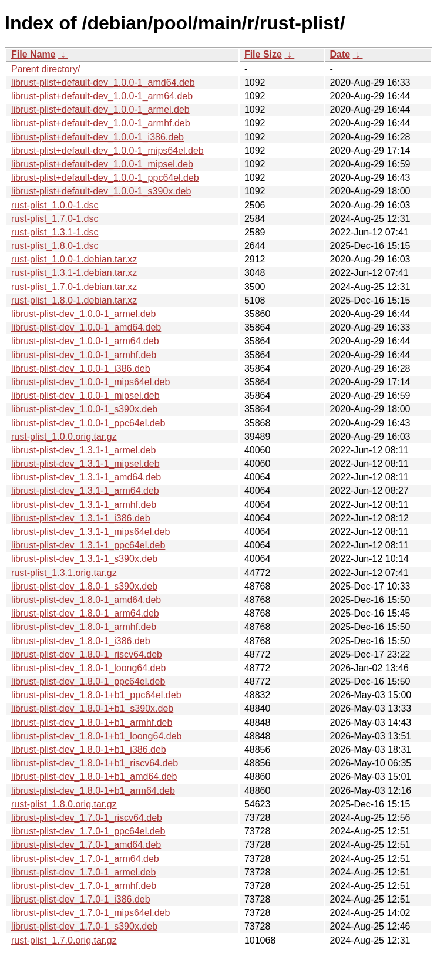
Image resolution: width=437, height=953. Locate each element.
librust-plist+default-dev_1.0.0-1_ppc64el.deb (105, 178)
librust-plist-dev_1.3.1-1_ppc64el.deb (88, 545)
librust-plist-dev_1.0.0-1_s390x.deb (84, 409)
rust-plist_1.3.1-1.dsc (55, 232)
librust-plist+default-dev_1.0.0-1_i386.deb (97, 137)
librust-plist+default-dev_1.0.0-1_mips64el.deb (107, 151)
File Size (263, 54)
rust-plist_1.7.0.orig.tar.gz (64, 940)
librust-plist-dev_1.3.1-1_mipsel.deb (85, 464)
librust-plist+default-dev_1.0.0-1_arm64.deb (102, 96)
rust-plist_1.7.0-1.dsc (55, 219)
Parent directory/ (45, 69)
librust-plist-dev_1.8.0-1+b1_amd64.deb (94, 777)
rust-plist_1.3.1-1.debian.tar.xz (74, 273)
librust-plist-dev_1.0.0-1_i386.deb (80, 368)
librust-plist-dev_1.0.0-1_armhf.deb (83, 355)
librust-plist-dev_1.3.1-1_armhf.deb (83, 505)
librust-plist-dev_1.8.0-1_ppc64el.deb (88, 681)
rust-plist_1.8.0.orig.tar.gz (64, 804)
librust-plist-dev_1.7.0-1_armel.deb (83, 872)
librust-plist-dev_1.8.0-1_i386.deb (80, 641)
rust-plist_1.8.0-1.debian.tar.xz (74, 300)
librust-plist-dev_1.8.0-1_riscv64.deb (86, 654)
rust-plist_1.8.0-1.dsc (55, 246)
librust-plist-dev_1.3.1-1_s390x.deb (84, 559)
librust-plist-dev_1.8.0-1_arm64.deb (85, 613)
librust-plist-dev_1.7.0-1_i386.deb (80, 899)
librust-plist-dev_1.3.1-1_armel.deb (83, 450)
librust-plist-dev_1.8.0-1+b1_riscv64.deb (94, 763)
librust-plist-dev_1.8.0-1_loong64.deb (88, 668)
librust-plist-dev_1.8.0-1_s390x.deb (84, 586)
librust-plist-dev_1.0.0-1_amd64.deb (86, 327)
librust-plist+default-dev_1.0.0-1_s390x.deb (101, 191)
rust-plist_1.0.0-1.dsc (55, 205)
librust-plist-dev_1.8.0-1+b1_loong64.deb (96, 736)
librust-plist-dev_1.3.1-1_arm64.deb (85, 491)
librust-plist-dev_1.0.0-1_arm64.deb (85, 341)
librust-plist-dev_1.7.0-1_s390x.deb (84, 926)
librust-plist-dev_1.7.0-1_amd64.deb (86, 845)
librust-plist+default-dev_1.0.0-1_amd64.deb (103, 82)
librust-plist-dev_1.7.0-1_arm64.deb (85, 859)
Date (340, 54)
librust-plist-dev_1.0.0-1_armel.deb (83, 314)
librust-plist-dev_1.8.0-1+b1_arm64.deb (93, 791)
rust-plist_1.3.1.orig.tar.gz (64, 573)
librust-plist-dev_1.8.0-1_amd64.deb (86, 600)
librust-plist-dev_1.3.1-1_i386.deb (80, 518)
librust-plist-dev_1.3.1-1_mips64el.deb (90, 532)
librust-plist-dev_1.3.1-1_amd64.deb (86, 477)
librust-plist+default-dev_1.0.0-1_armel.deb (100, 110)
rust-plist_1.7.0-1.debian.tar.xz (74, 287)
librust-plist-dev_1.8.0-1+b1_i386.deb (88, 750)
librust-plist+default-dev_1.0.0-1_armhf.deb (100, 123)
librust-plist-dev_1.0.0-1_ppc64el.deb (88, 423)
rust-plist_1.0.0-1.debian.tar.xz (74, 259)
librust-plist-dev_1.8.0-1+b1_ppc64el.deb (96, 695)
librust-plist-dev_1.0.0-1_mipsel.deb (85, 395)
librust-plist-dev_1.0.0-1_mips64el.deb (90, 382)
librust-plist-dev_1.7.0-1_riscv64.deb (86, 818)
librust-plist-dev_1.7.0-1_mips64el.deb (90, 913)
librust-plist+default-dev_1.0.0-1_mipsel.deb (102, 164)
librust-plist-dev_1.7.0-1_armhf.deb (83, 886)
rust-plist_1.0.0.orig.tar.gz (64, 437)
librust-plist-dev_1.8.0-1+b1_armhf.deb (91, 723)
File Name (33, 54)
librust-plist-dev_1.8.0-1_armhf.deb (83, 627)
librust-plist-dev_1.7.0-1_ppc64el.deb (88, 831)
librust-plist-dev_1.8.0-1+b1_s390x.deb (92, 708)
